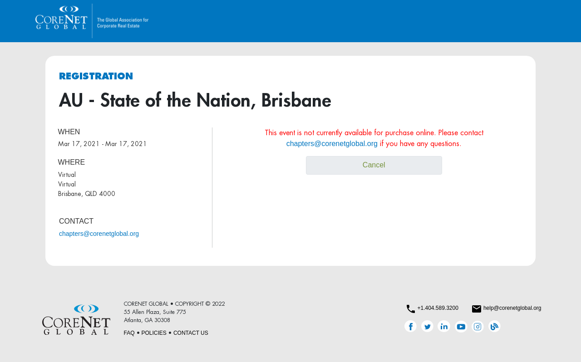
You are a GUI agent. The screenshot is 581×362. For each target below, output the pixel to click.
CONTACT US (190, 333)
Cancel (374, 165)
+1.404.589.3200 (437, 308)
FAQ (129, 333)
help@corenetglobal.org (512, 308)
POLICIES (154, 333)
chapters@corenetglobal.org (99, 233)
